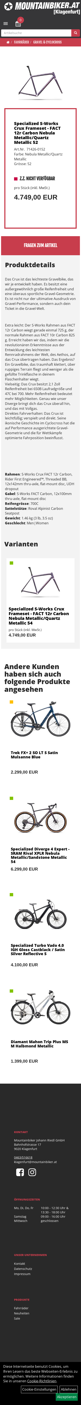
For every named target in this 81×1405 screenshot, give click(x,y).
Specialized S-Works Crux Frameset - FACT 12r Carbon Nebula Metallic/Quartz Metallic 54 (39, 616)
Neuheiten (21, 1313)
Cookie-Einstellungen (39, 1389)
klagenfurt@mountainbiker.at (35, 1162)
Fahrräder (21, 42)
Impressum (22, 1274)
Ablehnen (68, 1389)
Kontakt (19, 1264)
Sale (17, 1318)
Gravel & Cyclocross (47, 42)
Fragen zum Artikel (40, 245)
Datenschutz (23, 1269)
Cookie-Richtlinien (41, 1381)
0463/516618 (23, 1157)
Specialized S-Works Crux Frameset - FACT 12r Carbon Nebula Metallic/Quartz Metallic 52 (37, 133)
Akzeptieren (66, 1397)
